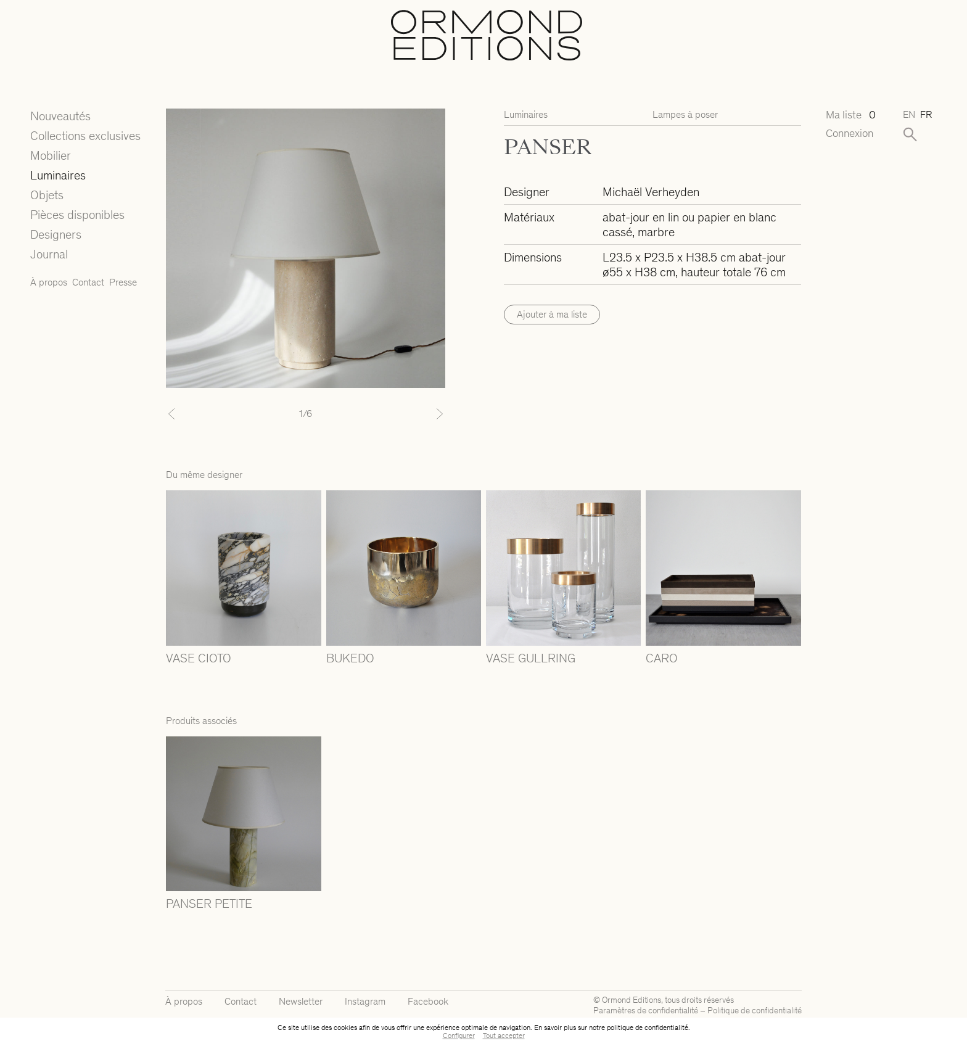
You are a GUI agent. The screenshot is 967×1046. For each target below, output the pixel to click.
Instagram (365, 1001)
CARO (662, 658)
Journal (49, 254)
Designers (55, 234)
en (909, 114)
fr (926, 114)
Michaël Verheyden (651, 191)
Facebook (428, 1001)
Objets (47, 194)
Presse (123, 282)
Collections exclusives (85, 135)
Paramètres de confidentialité (645, 1010)
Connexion (849, 133)
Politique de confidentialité (754, 1010)
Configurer (459, 1035)
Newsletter (301, 1001)
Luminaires (58, 175)
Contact (88, 282)
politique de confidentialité (647, 1027)
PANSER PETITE (209, 903)
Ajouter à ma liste (552, 314)
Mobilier (50, 155)
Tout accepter (504, 1035)
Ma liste (851, 115)
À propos (48, 282)
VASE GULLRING (530, 658)
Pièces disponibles (77, 214)
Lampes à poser (685, 114)
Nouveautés (60, 116)
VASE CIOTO (198, 658)
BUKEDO (350, 658)
